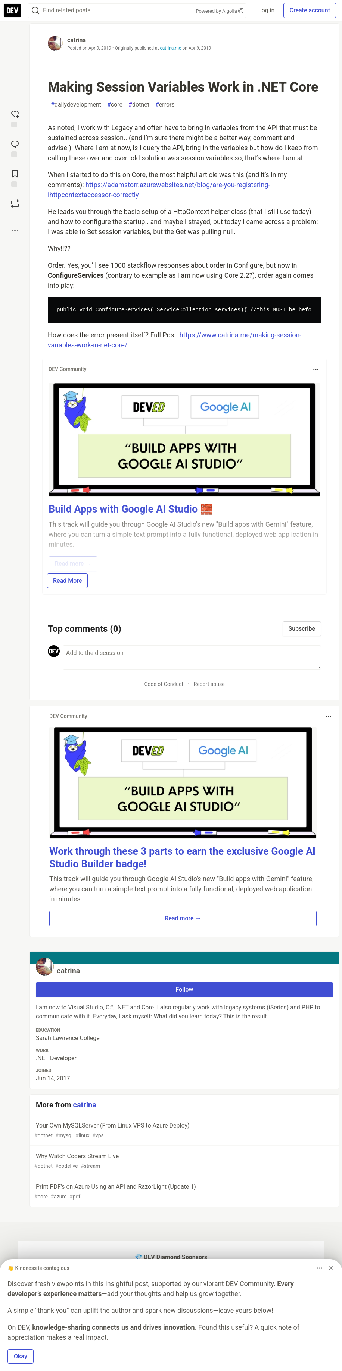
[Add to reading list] (15, 178)
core (114, 104)
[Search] (35, 11)
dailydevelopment (76, 104)
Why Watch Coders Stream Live (183, 1161)
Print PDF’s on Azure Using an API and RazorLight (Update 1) (183, 1192)
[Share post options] (14, 230)
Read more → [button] (183, 918)
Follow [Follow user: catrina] (184, 989)
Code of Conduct (163, 684)
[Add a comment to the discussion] (192, 657)
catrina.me (170, 48)
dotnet (138, 104)
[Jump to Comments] (15, 148)
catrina (76, 40)
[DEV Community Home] (12, 10)
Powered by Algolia (220, 11)
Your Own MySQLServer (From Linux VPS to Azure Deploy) (183, 1131)
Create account (309, 10)
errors (165, 104)
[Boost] (15, 203)
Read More (67, 580)
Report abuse (209, 684)
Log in (266, 10)
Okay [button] (20, 1356)
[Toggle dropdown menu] (316, 369)
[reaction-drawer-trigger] (15, 118)
